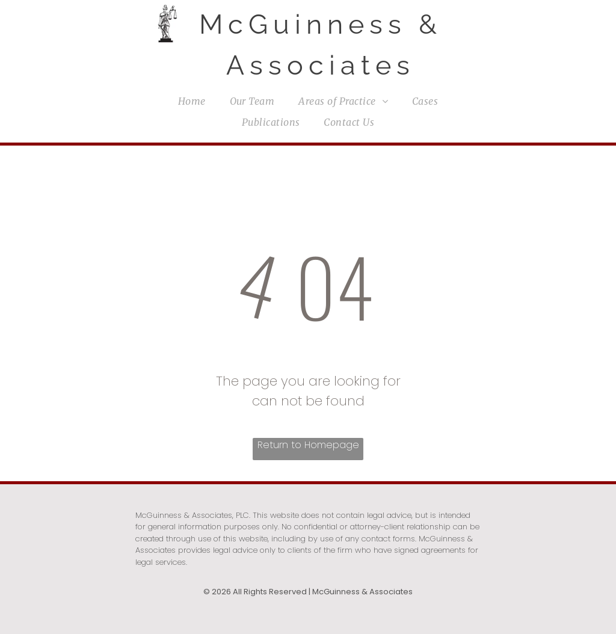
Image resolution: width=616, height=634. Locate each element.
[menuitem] (192, 101)
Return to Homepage (308, 445)
